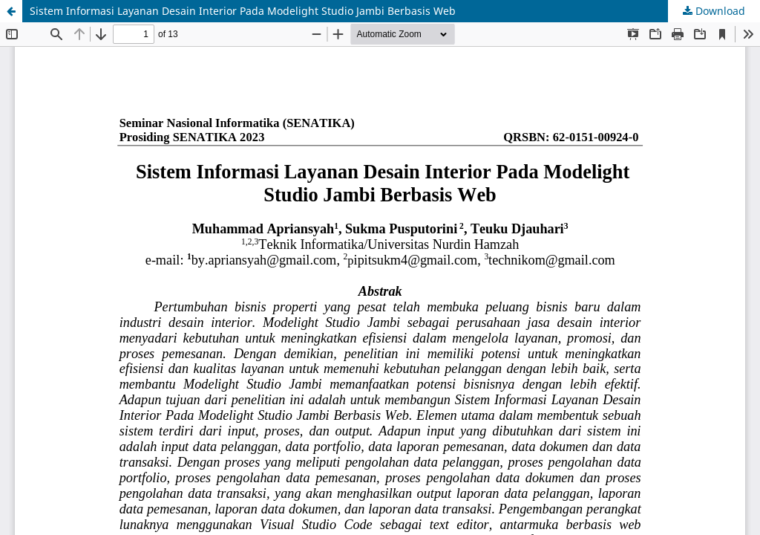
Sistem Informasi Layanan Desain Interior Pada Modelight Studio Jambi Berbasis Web (243, 11)
